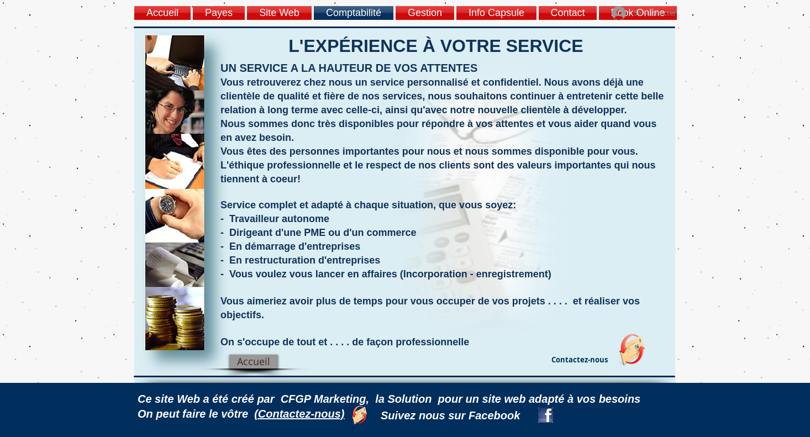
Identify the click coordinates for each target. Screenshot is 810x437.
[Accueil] (253, 361)
